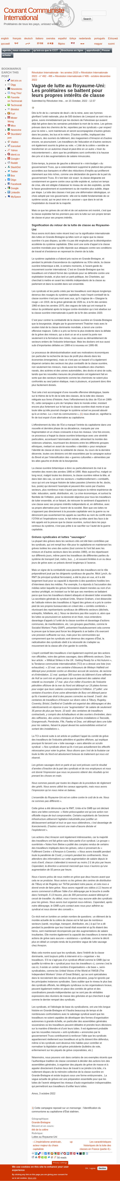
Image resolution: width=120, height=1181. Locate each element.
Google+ (15, 159)
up (71, 1142)
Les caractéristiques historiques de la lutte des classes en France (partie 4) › (95, 1145)
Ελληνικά (113, 38)
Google (15, 188)
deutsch (28, 38)
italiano (39, 38)
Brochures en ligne (72, 50)
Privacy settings (60, 1164)
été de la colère (40, 1129)
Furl (13, 113)
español (62, 38)
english (5, 38)
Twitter (14, 171)
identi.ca (15, 154)
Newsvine (16, 130)
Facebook (16, 184)
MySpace (16, 196)
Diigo (13, 180)
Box (13, 175)
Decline (102, 1169)
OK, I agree (90, 1169)
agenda (6, 50)
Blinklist (15, 109)
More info (32, 1179)
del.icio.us (16, 80)
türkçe (73, 38)
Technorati (16, 105)
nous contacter (21, 50)
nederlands (85, 38)
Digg (13, 84)
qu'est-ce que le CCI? (45, 50)
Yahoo (14, 150)
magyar (98, 43)
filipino (61, 43)
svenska (50, 38)
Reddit (14, 163)
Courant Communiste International (34, 14)
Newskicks (16, 89)
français (17, 38)
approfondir (93, 50)
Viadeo (14, 142)
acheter (6, 55)
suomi (111, 43)
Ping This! (16, 93)
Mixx (13, 125)
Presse (106, 50)
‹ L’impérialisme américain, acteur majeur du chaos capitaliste (47, 1145)
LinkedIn (15, 192)
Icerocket (16, 146)
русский (5, 43)
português (99, 38)
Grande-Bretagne (41, 1122)
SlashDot (16, 167)
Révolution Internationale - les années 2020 (55, 72)
